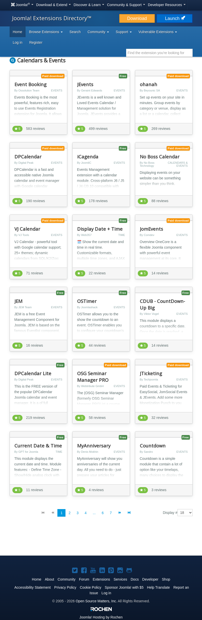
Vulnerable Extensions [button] (158, 32)
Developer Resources (167, 5)
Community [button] (98, 32)
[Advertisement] (101, 540)
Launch (174, 18)
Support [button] (124, 32)
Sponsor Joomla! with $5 (124, 587)
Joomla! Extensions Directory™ (52, 18)
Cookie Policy (90, 587)
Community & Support (126, 5)
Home (17, 32)
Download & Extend (53, 5)
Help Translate (158, 587)
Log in (18, 42)
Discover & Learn (89, 5)
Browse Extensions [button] (46, 32)
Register (35, 42)
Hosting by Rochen (101, 617)
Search (75, 32)
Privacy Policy (65, 587)
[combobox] (159, 53)
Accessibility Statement (32, 587)
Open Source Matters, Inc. (96, 601)
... (94, 513)
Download (137, 18)
